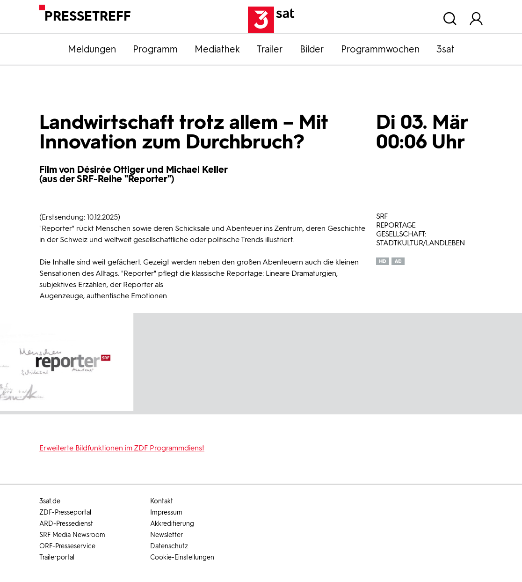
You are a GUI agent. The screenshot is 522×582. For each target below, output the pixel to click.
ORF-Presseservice (67, 546)
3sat (445, 49)
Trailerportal (56, 557)
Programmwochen (380, 49)
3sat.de (49, 501)
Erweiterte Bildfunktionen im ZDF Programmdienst (121, 447)
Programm (155, 49)
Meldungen (92, 49)
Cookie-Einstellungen (182, 557)
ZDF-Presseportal (65, 512)
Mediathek (217, 49)
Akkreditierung (172, 524)
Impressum (166, 512)
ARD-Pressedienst (66, 524)
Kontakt (161, 501)
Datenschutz (169, 546)
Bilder (312, 49)
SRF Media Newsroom (72, 535)
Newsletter (166, 535)
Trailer (270, 49)
